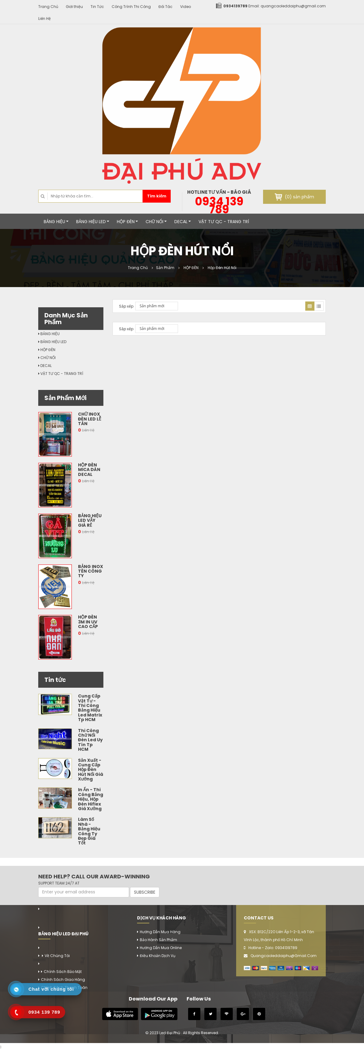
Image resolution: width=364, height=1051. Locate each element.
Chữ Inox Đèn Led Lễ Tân (89, 419)
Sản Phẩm (165, 267)
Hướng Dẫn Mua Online (161, 947)
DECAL (182, 222)
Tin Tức (97, 6)
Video (185, 6)
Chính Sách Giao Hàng (63, 979)
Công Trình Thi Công (131, 6)
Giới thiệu (74, 6)
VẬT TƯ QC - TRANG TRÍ (224, 222)
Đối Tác (165, 6)
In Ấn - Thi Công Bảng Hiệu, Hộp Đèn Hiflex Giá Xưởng (90, 799)
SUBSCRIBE (144, 892)
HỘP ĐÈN (127, 222)
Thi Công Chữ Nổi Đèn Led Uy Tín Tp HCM (90, 740)
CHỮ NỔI (156, 222)
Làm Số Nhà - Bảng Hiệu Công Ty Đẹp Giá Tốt (89, 831)
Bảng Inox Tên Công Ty (90, 571)
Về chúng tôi (57, 955)
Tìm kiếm (156, 196)
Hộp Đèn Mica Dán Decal (89, 469)
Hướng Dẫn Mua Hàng (160, 931)
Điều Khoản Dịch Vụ (157, 955)
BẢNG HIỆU (56, 222)
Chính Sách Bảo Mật (63, 971)
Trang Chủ (48, 6)
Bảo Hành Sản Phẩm (158, 939)
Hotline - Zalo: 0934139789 (272, 947)
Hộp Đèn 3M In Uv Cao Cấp (88, 622)
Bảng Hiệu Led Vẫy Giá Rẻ (90, 520)
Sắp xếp (126, 306)
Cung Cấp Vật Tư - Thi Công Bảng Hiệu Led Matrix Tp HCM (90, 708)
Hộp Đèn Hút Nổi (221, 267)
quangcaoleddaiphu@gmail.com (293, 6)
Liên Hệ (44, 18)
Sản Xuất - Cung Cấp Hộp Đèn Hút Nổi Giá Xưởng (90, 769)
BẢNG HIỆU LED (92, 222)
